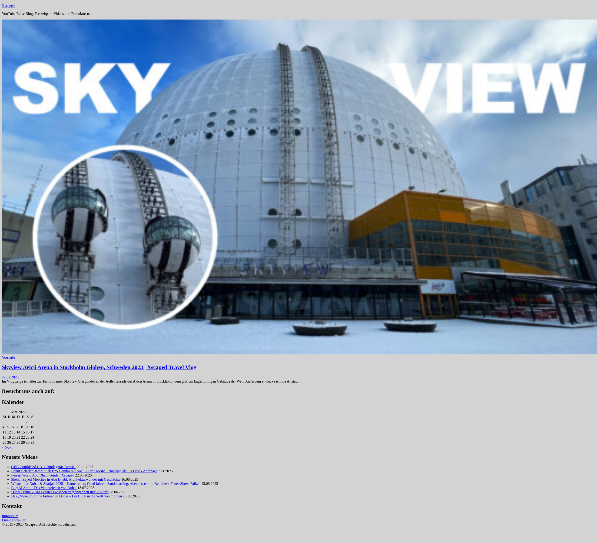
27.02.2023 (10, 377)
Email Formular (14, 520)
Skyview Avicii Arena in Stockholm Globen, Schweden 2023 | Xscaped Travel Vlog (99, 367)
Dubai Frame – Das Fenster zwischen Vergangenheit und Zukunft (60, 492)
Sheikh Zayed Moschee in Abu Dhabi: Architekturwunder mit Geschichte (65, 479)
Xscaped (8, 6)
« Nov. (7, 447)
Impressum (10, 516)
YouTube (8, 357)
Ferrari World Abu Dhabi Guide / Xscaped (42, 475)
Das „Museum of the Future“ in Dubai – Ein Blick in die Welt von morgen (66, 496)
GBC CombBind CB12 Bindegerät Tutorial (43, 467)
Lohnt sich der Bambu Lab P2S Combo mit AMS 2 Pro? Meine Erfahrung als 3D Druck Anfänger (84, 471)
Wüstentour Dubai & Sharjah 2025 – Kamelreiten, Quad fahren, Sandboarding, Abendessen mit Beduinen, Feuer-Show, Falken (105, 484)
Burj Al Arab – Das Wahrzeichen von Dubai (43, 488)
